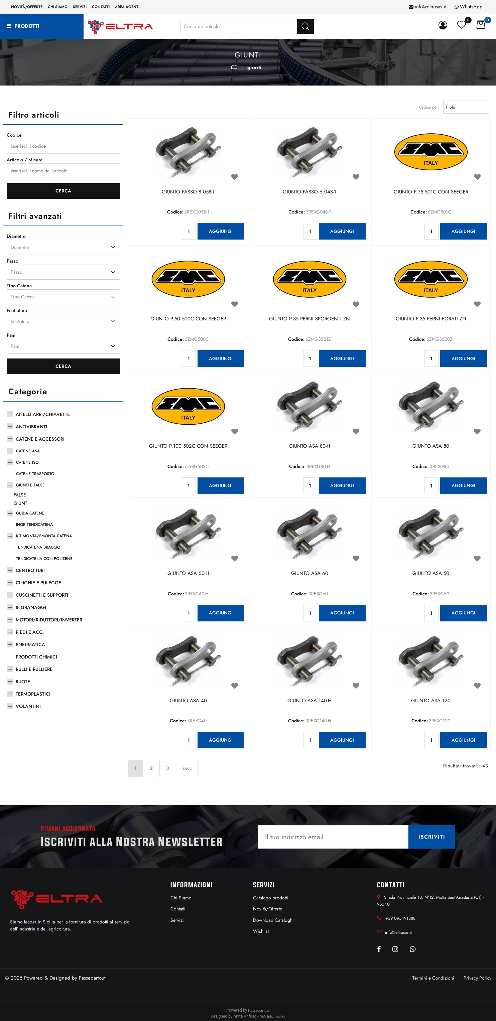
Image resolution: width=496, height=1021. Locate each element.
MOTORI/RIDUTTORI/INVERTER (49, 619)
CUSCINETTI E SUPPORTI (42, 595)
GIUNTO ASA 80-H (309, 446)
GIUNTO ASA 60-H (188, 573)
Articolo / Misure (25, 159)
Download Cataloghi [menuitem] (273, 920)
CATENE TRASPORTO (35, 474)
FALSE (20, 494)
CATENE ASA (28, 451)
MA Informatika (272, 1016)
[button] (305, 26)
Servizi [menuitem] (80, 6)
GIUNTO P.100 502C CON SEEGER (188, 446)
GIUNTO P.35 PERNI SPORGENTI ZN (309, 319)
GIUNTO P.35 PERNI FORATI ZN (431, 319)
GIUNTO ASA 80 (430, 446)
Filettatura (17, 310)
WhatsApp (471, 6)
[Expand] (10, 413)
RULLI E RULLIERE (34, 669)
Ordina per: (429, 107)
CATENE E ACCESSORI (40, 439)
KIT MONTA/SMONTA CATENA (44, 536)
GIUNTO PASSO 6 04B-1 (309, 192)
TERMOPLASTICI (33, 694)
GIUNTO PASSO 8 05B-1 (188, 192)
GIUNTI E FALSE (234, 66)
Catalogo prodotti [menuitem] (270, 897)
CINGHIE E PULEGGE (38, 582)
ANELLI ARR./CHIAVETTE (43, 414)
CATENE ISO (27, 462)
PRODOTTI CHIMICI (36, 656)
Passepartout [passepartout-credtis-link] (259, 1010)
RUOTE (23, 681)
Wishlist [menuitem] (261, 931)
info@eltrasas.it (431, 6)
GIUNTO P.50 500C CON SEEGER (188, 319)
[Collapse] (10, 438)
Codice (14, 135)
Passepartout (92, 978)
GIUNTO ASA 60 (309, 573)
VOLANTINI (28, 706)
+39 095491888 (400, 918)
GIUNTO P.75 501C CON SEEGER (431, 192)
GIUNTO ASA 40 (188, 701)
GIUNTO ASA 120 (431, 701)
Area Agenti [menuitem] (127, 6)
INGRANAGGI (31, 607)
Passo (12, 261)
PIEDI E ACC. (30, 632)
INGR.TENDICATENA (34, 525)
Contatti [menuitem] (101, 6)
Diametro (16, 236)
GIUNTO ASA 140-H (309, 701)
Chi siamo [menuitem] (58, 6)
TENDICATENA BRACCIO (38, 547)
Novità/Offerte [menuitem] (26, 6)
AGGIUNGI (221, 231)
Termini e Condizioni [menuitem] (433, 978)
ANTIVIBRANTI (31, 426)
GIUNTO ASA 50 (430, 573)
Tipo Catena (19, 285)
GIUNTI (254, 67)
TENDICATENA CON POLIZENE (44, 559)
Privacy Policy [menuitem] (477, 978)
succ (187, 768)
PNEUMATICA (30, 644)
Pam (11, 335)
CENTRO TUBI (30, 570)
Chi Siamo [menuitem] (181, 897)
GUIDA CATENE (30, 513)
